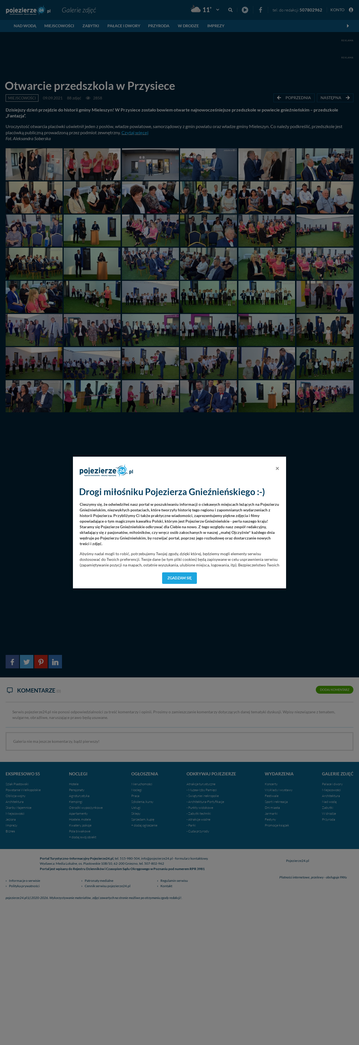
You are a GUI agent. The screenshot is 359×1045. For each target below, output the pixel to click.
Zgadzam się (179, 578)
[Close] (277, 468)
